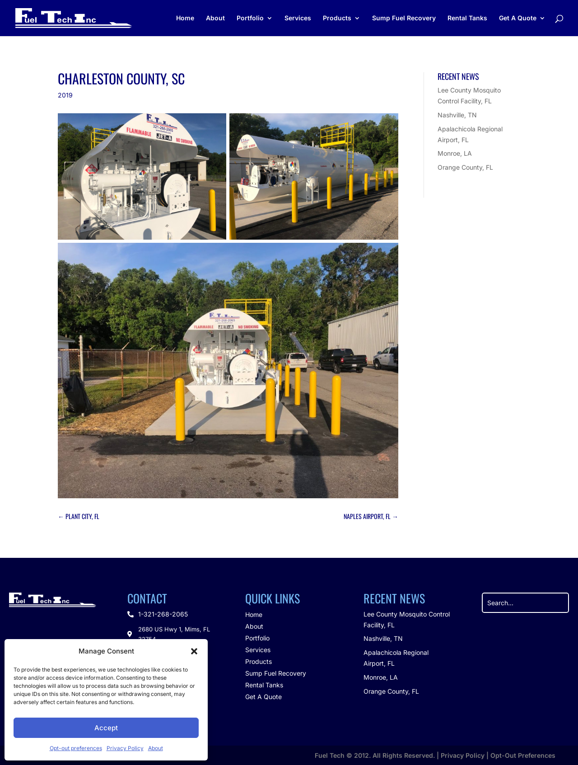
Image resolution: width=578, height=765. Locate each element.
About (155, 748)
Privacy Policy (125, 748)
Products (337, 18)
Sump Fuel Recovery (404, 18)
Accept (106, 727)
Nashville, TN (457, 115)
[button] (194, 651)
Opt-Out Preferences (522, 755)
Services (297, 18)
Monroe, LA (455, 153)
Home (185, 18)
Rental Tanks (467, 18)
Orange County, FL (465, 167)
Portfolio (250, 18)
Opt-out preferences (76, 748)
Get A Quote (517, 18)
